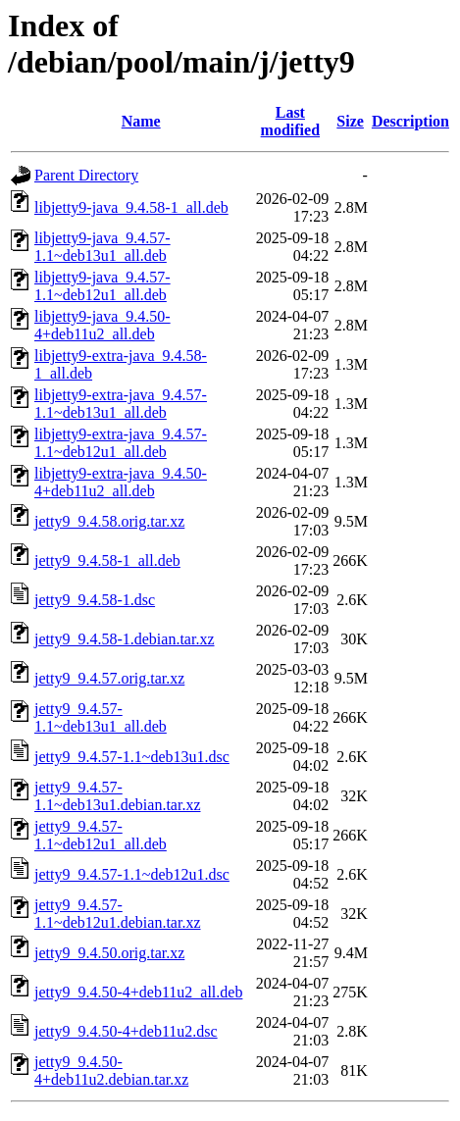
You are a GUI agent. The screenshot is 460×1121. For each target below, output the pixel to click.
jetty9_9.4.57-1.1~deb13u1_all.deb (100, 717)
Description (410, 121)
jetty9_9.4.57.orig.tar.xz (109, 678)
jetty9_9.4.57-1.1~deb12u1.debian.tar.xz (117, 913)
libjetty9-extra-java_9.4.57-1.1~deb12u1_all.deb (120, 443)
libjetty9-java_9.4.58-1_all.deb (131, 207)
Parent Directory (86, 175)
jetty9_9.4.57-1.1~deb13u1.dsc (132, 756)
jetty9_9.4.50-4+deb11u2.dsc (126, 1031)
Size (350, 121)
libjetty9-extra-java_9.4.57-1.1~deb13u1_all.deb (120, 403)
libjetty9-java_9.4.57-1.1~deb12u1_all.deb (102, 286)
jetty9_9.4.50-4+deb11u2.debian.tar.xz (111, 1070)
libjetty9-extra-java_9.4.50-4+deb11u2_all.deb (120, 482)
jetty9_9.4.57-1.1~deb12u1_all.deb (100, 835)
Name (141, 121)
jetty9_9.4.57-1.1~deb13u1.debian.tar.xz (117, 796)
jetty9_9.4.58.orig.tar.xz (109, 521)
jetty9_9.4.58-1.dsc (94, 599)
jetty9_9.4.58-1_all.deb (107, 560)
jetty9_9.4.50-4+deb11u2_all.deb (138, 992)
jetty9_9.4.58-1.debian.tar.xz (124, 639)
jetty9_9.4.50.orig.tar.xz (109, 952)
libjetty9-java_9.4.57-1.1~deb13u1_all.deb (102, 246)
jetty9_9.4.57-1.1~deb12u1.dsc (132, 874)
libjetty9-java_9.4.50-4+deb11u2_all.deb (102, 325)
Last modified (290, 121)
